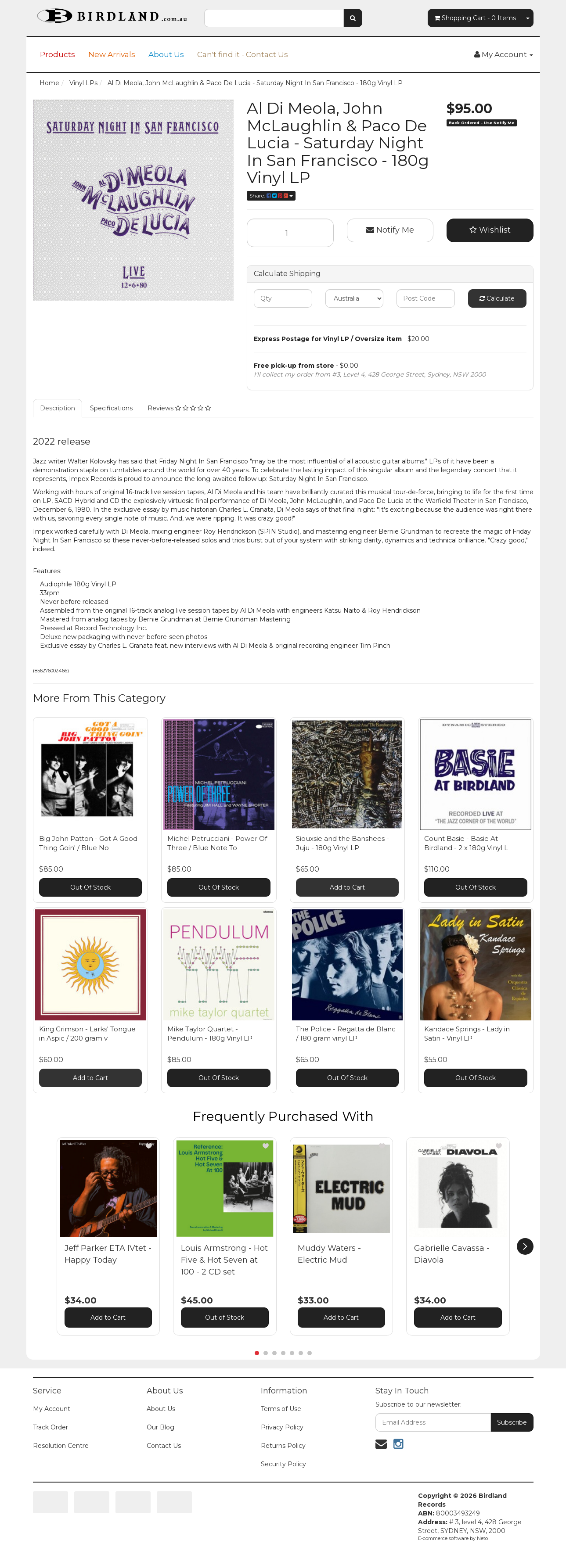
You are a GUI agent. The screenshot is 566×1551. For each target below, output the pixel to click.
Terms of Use (281, 1409)
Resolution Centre (61, 1446)
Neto (482, 1538)
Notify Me (390, 230)
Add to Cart (347, 887)
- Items (475, 18)
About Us (166, 54)
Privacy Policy (282, 1427)
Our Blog (160, 1427)
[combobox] (274, 18)
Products (57, 54)
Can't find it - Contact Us (242, 54)
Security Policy (283, 1464)
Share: (271, 195)
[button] (149, 1145)
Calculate (497, 298)
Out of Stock (224, 1317)
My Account (51, 1409)
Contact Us (164, 1446)
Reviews (179, 408)
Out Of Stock (90, 887)
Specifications (111, 408)
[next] (525, 1246)
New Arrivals (111, 54)
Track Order (50, 1427)
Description (57, 408)
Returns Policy (283, 1446)
